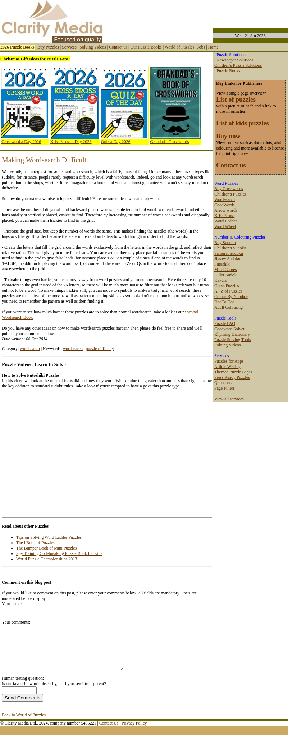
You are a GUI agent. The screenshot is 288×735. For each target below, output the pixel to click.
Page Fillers (224, 388)
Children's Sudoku (230, 248)
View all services (229, 398)
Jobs (201, 47)
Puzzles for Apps (228, 361)
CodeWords (224, 204)
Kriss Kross (224, 215)
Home (213, 47)
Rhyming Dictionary (232, 334)
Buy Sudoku (225, 242)
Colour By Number (231, 296)
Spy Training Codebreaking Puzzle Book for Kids (59, 553)
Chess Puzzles (226, 285)
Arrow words (225, 210)
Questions (223, 382)
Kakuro (220, 280)
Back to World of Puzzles (24, 723)
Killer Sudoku (226, 274)
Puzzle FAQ (224, 323)
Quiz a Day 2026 (116, 141)
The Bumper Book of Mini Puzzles (46, 548)
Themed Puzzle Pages (233, 372)
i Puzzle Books (227, 70)
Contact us (118, 47)
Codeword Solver (229, 328)
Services (69, 47)
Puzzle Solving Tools (232, 339)
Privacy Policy (134, 731)
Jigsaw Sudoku (227, 258)
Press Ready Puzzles (232, 377)
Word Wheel (225, 226)
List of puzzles (236, 99)
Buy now (228, 136)
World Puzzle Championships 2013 (46, 558)
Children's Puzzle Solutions (238, 65)
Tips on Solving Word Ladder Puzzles (49, 537)
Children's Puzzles (230, 194)
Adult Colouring (228, 307)
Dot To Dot (224, 301)
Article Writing (227, 366)
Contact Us (109, 731)
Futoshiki (222, 264)
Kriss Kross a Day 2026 (71, 141)
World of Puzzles (179, 47)
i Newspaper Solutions (233, 60)
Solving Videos (92, 47)
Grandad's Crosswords (169, 141)
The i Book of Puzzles (35, 542)
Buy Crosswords (228, 188)
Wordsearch (224, 199)
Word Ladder (225, 221)
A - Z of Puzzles (228, 291)
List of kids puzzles (242, 123)
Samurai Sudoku (228, 253)
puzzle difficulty (100, 348)
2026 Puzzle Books (17, 47)
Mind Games (225, 269)
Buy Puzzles (48, 47)
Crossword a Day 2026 (21, 141)
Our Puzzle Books (145, 47)
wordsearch (30, 348)
